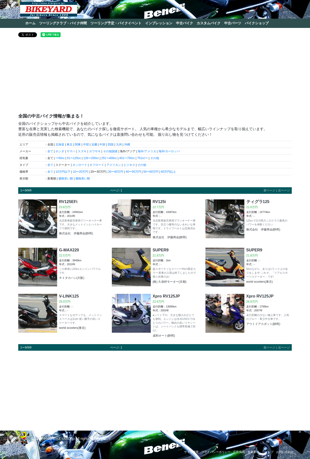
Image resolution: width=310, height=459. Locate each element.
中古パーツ (232, 23)
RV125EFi (68, 201)
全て (50, 151)
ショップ (268, 452)
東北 (69, 144)
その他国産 (110, 151)
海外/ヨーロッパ (169, 151)
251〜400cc (109, 158)
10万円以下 (62, 171)
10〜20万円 (80, 171)
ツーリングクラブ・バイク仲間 (63, 23)
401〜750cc (127, 158)
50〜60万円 (151, 171)
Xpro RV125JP (166, 296)
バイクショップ (257, 23)
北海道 (59, 144)
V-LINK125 (69, 296)
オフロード (96, 165)
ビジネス (129, 165)
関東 (78, 144)
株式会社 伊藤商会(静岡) (76, 233)
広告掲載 (239, 452)
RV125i (159, 201)
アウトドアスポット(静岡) (263, 324)
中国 (102, 144)
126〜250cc (91, 158)
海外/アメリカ (147, 151)
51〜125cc (74, 158)
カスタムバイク (209, 23)
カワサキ (95, 151)
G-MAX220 (69, 250)
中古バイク (184, 23)
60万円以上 (168, 171)
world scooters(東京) (259, 281)
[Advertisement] (155, 77)
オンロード (79, 165)
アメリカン (113, 165)
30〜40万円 (115, 171)
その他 (154, 158)
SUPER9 (161, 250)
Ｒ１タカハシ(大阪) (71, 278)
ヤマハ (71, 151)
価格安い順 (65, 178)
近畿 (94, 144)
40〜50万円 (133, 171)
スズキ (82, 151)
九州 (119, 144)
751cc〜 (142, 158)
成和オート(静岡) (164, 335)
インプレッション (158, 23)
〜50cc (59, 158)
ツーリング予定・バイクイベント (116, 23)
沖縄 (127, 144)
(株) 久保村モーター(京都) (169, 281)
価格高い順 (82, 178)
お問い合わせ (285, 452)
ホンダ (59, 151)
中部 (86, 144)
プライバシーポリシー (215, 452)
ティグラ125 (258, 201)
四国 (111, 144)
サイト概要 (191, 452)
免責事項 (253, 452)
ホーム (30, 23)
